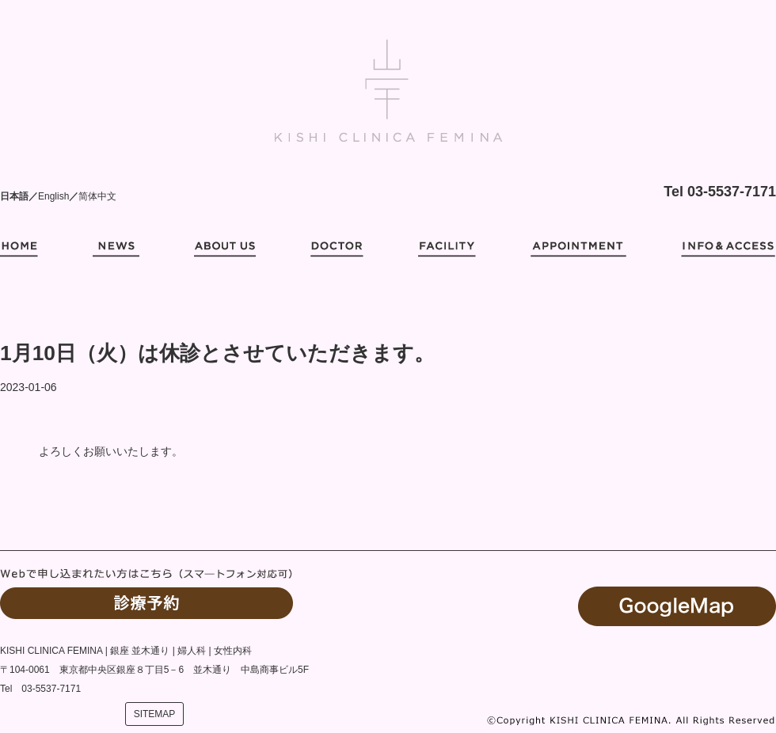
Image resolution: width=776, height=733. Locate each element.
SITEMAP (155, 714)
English (53, 196)
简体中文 (97, 196)
